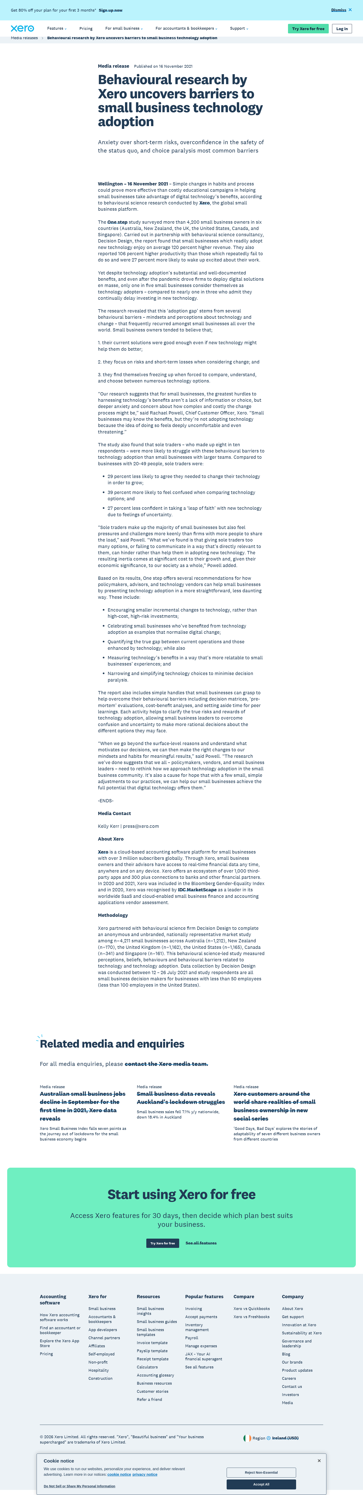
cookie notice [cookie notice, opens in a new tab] (119, 1474)
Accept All (261, 1484)
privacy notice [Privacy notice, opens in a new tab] (144, 1474)
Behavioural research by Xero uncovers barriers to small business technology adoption (132, 42)
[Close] (319, 1461)
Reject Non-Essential (261, 1472)
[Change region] (282, 1443)
